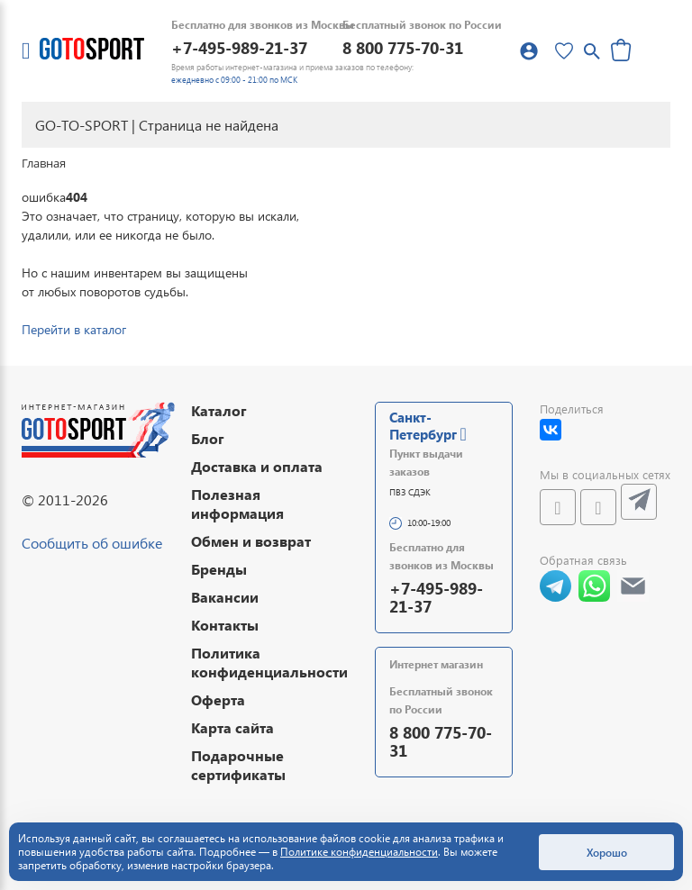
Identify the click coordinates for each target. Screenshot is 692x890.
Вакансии (225, 596)
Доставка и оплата (257, 466)
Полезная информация (237, 503)
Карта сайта (232, 727)
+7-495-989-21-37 (239, 47)
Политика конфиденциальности (269, 662)
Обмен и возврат (251, 540)
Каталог (219, 410)
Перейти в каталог (74, 329)
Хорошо (607, 852)
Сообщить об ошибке (92, 542)
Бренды (219, 568)
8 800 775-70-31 (402, 47)
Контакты (225, 624)
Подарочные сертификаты (238, 765)
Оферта (218, 699)
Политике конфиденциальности (359, 851)
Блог (207, 438)
